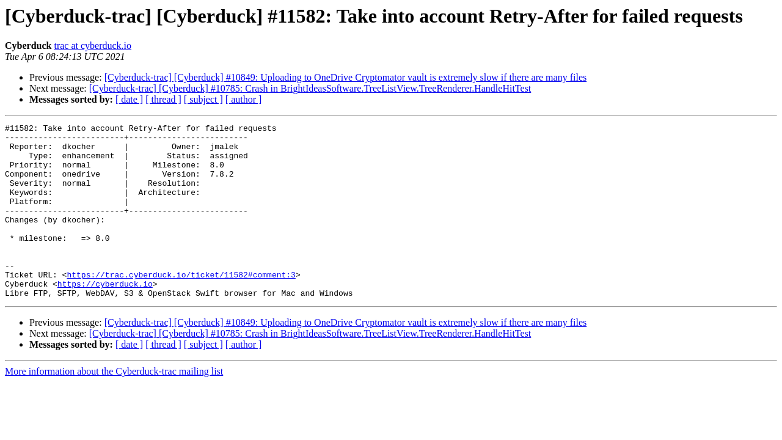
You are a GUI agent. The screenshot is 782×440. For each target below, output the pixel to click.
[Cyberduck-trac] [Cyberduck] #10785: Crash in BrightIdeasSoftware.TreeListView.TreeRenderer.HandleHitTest (310, 88)
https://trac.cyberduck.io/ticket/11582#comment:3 (181, 305)
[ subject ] (203, 99)
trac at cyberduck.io (92, 45)
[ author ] (243, 99)
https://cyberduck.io (105, 316)
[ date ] (129, 99)
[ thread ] (163, 99)
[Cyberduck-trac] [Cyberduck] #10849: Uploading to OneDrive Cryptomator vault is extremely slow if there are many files (345, 77)
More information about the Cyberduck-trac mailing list (114, 406)
